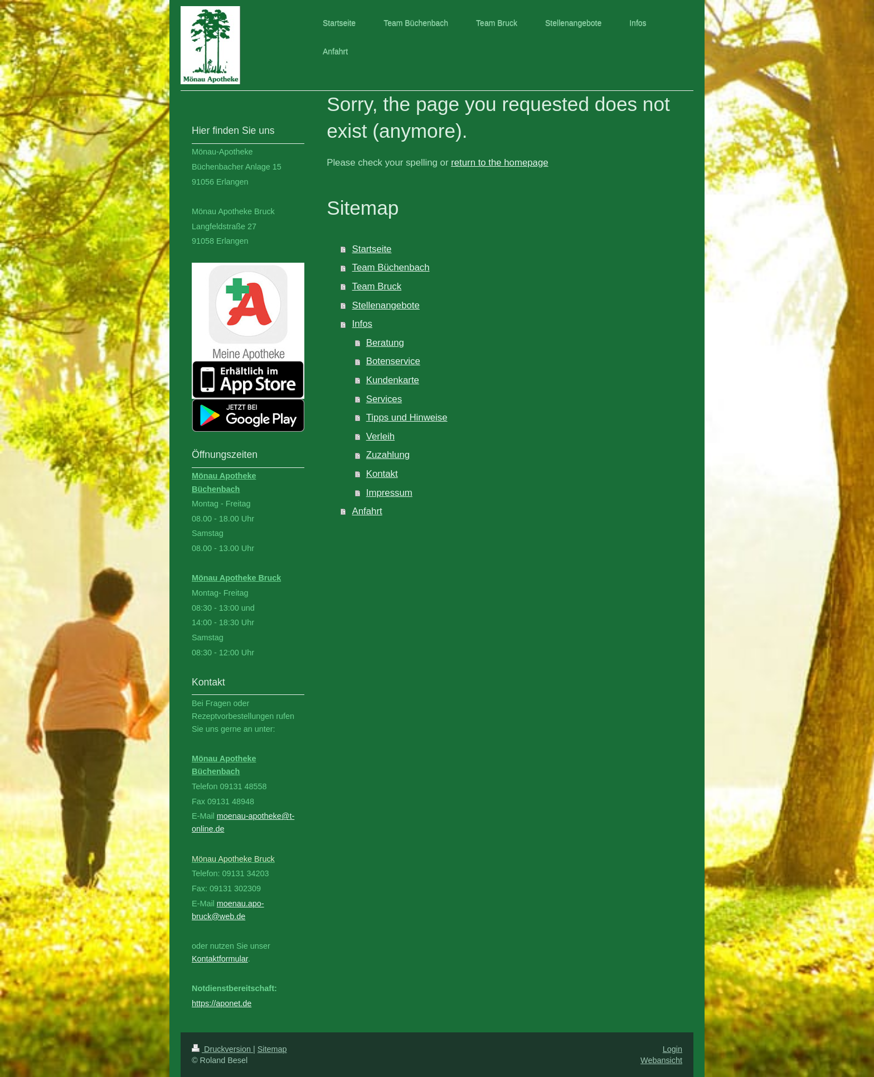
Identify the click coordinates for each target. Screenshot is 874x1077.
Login (672, 1049)
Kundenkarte (392, 380)
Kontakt (382, 474)
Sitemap (272, 1049)
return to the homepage (499, 162)
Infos (362, 323)
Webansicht (661, 1060)
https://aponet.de (221, 1003)
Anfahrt (367, 511)
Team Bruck (377, 286)
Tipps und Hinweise (407, 417)
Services (384, 399)
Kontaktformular (220, 958)
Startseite (372, 249)
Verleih (380, 436)
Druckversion (222, 1049)
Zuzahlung (388, 455)
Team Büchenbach (391, 267)
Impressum (389, 492)
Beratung (385, 342)
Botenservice (393, 361)
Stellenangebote (386, 305)
